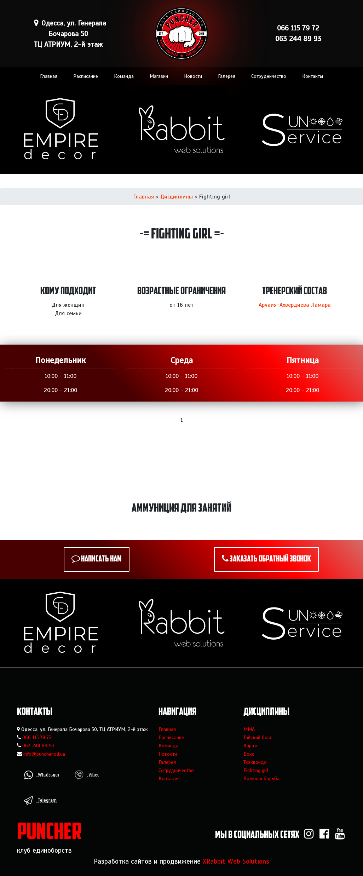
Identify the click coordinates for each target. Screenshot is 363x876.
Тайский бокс (257, 737)
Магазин (159, 76)
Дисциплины (176, 196)
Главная (48, 76)
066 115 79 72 (37, 737)
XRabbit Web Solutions (236, 861)
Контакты (312, 76)
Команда (124, 76)
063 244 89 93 (38, 745)
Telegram (40, 800)
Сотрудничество (268, 76)
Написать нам (101, 559)
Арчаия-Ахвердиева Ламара (295, 305)
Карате (251, 745)
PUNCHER (49, 833)
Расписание (85, 76)
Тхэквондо (255, 762)
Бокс (248, 754)
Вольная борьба (261, 778)
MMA (249, 729)
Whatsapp (41, 775)
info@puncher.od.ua (44, 754)
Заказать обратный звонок (270, 559)
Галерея (226, 76)
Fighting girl (255, 770)
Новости (193, 76)
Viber (87, 775)
